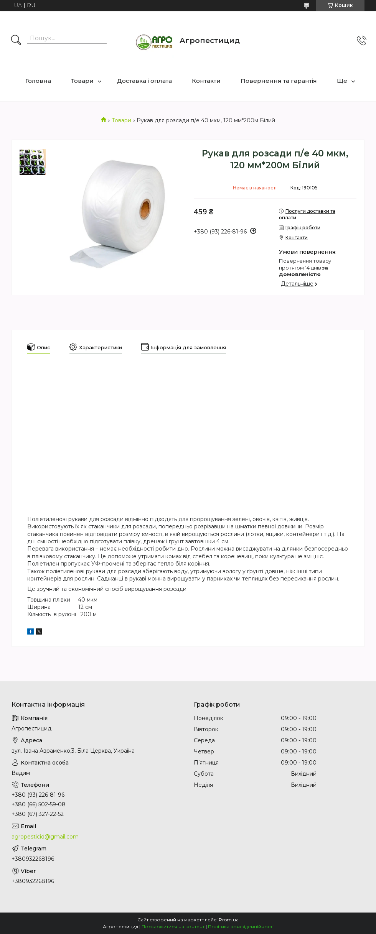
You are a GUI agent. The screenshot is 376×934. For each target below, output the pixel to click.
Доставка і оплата (144, 80)
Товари (82, 80)
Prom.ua (229, 919)
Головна (38, 80)
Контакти (206, 80)
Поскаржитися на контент (173, 926)
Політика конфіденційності (241, 926)
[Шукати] (16, 40)
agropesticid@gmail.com (45, 836)
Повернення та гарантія (279, 80)
